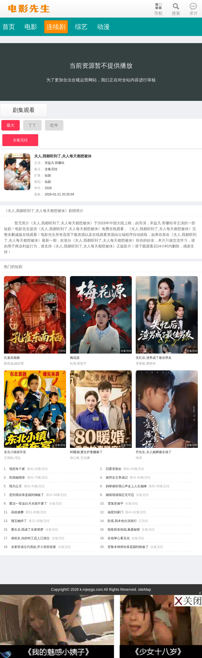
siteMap (144, 589)
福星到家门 (115, 512)
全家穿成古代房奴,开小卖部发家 (33, 547)
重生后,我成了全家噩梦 (27, 529)
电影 (30, 26)
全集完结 (20, 140)
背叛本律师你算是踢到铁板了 (128, 547)
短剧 (48, 175)
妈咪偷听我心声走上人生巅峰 (126, 486)
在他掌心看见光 (119, 538)
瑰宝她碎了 (19, 521)
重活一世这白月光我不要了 (28, 503)
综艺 (81, 26)
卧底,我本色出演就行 (122, 521)
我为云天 (15, 486)
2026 (48, 188)
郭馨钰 (59, 163)
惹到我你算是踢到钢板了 (26, 495)
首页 (8, 26)
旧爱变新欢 (114, 469)
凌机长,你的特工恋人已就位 (30, 538)
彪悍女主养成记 (117, 477)
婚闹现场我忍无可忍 (120, 495)
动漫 (103, 26)
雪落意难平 (115, 503)
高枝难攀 (17, 512)
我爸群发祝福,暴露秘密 (124, 529)
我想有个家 (17, 469)
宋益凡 (49, 163)
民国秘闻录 (17, 477)
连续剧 (56, 26)
